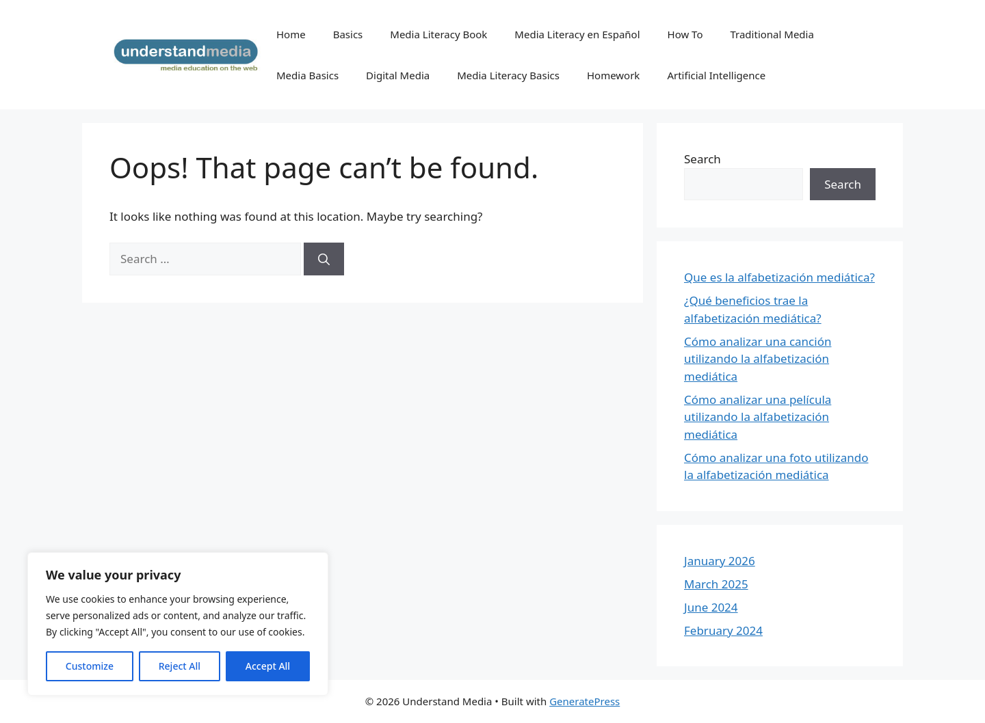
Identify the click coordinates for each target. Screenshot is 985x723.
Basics (348, 34)
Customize (90, 665)
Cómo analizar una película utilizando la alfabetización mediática (757, 417)
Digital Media (398, 75)
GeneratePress (584, 701)
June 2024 (711, 607)
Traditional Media (771, 34)
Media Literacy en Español (577, 34)
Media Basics (307, 75)
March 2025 (716, 584)
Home (291, 34)
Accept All (268, 665)
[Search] (324, 259)
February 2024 (723, 630)
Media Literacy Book (438, 34)
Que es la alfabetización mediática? (779, 277)
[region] (177, 624)
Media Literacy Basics (508, 75)
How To (685, 34)
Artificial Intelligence (716, 75)
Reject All (179, 665)
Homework (613, 75)
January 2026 (719, 561)
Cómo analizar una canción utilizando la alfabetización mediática (757, 358)
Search (702, 159)
